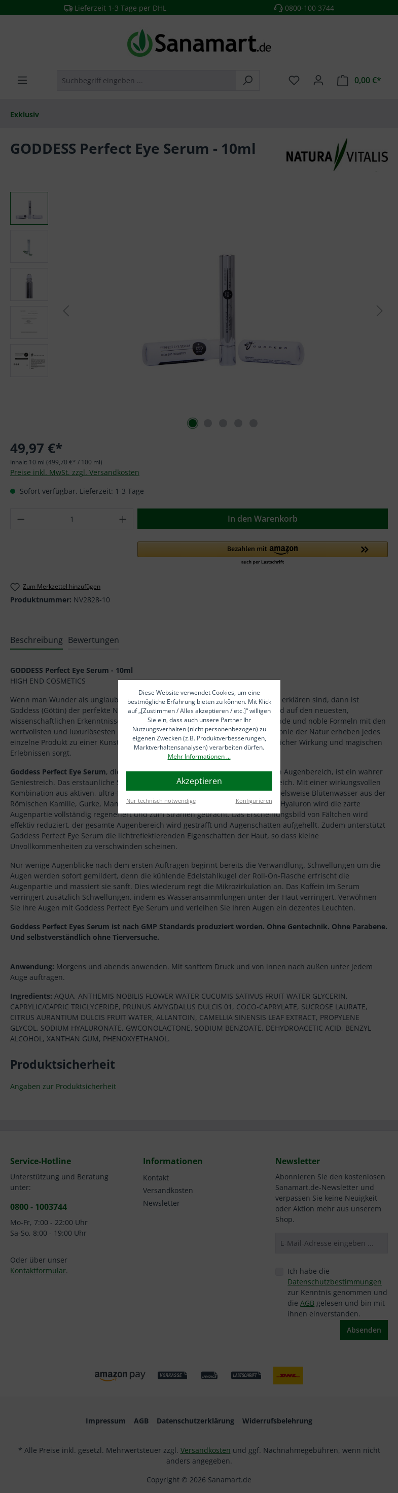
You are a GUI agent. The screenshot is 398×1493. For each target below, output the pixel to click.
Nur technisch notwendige (161, 800)
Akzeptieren (199, 781)
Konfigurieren (254, 800)
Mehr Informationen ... (199, 756)
